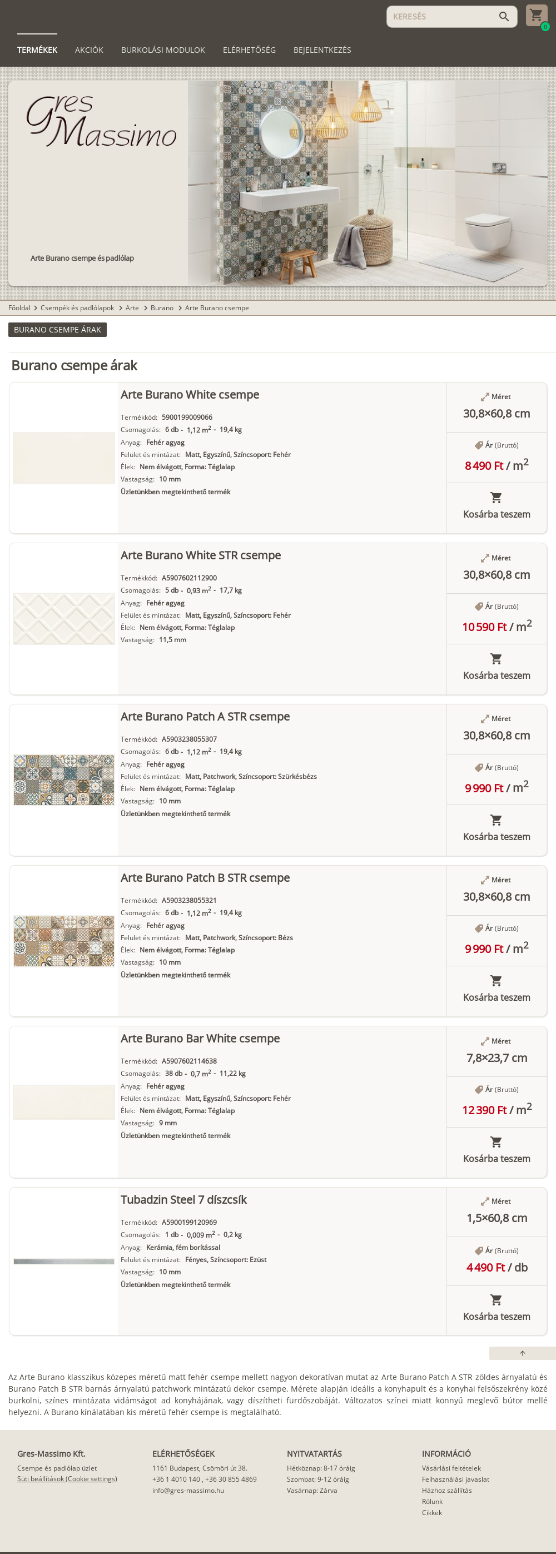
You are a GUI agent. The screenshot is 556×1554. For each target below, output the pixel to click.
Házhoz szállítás (447, 1490)
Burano (163, 307)
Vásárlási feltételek (451, 1468)
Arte (133, 307)
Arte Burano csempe (217, 307)
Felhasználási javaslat (455, 1479)
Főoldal (19, 307)
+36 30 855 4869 (231, 1479)
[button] (57, 329)
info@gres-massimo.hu (188, 1490)
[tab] (37, 50)
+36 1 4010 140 (176, 1479)
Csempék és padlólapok (78, 307)
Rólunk (432, 1501)
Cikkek (432, 1512)
